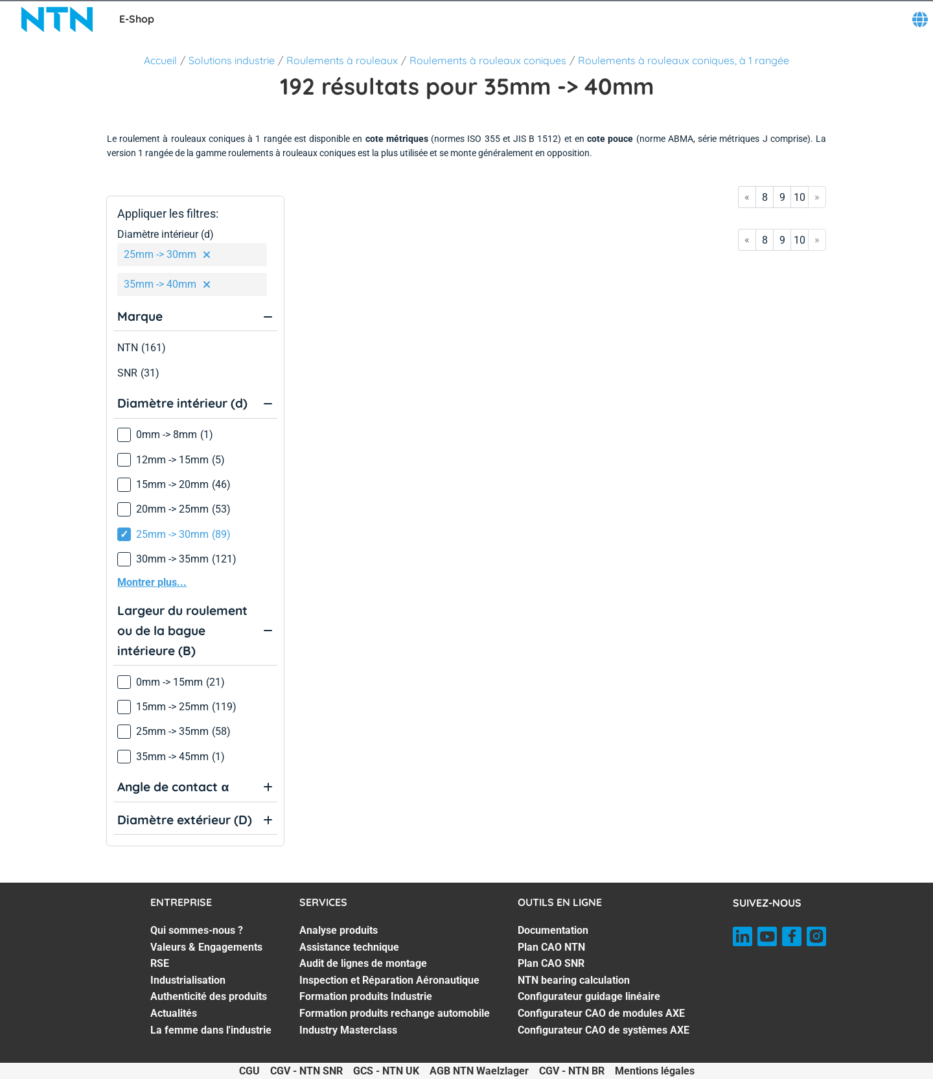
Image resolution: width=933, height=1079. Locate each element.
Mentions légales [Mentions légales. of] (655, 1071)
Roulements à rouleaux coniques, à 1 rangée (683, 60)
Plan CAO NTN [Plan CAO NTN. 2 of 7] (551, 947)
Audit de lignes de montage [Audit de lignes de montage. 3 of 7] (363, 963)
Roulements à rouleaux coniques (487, 60)
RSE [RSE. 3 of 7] (159, 963)
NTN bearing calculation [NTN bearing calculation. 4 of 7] (574, 980)
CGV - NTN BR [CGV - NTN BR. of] (572, 1071)
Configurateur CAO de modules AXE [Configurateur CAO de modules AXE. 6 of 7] (601, 1013)
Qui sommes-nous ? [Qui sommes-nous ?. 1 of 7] (196, 930)
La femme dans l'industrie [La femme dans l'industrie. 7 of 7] (210, 1030)
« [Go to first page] (747, 197)
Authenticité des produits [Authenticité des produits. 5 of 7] (208, 996)
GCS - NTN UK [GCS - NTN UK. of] (386, 1071)
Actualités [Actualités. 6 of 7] (173, 1013)
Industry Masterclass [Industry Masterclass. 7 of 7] (348, 1030)
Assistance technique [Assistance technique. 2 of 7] (349, 947)
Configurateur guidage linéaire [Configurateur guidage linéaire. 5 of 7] (589, 996)
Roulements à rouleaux (342, 60)
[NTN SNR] (57, 19)
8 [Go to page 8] (765, 197)
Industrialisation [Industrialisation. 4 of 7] (187, 980)
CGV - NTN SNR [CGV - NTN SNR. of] (306, 1071)
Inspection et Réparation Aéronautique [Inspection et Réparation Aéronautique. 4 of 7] (389, 980)
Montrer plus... (152, 582)
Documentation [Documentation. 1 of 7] (553, 930)
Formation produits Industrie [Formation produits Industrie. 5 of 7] (365, 996)
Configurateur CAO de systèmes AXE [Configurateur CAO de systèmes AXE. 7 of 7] (603, 1030)
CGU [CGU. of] (249, 1071)
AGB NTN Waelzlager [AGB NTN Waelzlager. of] (479, 1071)
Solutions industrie (232, 60)
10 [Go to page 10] (799, 197)
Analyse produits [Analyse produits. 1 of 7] (338, 930)
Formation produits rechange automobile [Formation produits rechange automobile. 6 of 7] (394, 1013)
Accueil (160, 60)
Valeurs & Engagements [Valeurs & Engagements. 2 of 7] (206, 947)
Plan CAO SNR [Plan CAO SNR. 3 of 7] (551, 963)
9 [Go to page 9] (782, 197)
